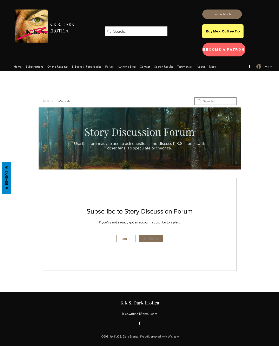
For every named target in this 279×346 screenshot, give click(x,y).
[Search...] (136, 31)
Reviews (6, 178)
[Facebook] (249, 66)
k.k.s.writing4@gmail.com (139, 314)
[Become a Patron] (223, 49)
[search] (215, 101)
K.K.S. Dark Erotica (139, 302)
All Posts (48, 101)
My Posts (64, 101)
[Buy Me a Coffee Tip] (223, 31)
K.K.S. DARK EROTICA (61, 27)
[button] (260, 64)
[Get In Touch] (222, 14)
